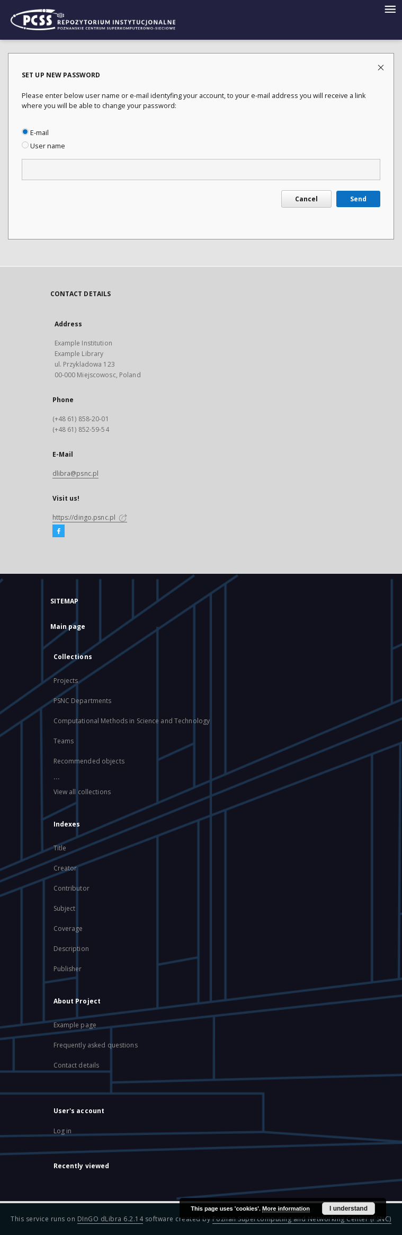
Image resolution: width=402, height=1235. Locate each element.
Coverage (68, 928)
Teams (63, 740)
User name (43, 145)
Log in (62, 1130)
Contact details (76, 1065)
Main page (68, 626)
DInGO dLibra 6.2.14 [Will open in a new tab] (110, 1218)
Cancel (306, 198)
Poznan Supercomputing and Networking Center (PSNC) (301, 1218)
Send (358, 198)
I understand (348, 1208)
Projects (65, 680)
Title (60, 847)
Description (71, 948)
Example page (74, 1024)
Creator (65, 868)
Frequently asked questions (95, 1045)
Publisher (67, 968)
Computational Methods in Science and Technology (131, 720)
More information (286, 1208)
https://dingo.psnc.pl (90, 517)
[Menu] (389, 8)
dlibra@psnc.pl (75, 473)
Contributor (71, 888)
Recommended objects (88, 761)
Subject (64, 908)
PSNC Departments (82, 700)
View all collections (82, 791)
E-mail (35, 132)
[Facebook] (58, 531)
